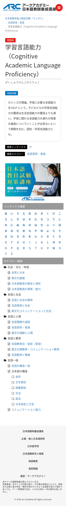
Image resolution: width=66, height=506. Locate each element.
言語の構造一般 (20, 366)
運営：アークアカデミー (33, 476)
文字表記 (20, 382)
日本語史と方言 (24, 404)
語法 (18, 399)
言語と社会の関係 (22, 300)
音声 (18, 377)
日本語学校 (33, 446)
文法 (18, 393)
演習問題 (33, 468)
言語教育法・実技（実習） (27, 344)
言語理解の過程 (20, 322)
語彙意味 (20, 388)
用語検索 (33, 461)
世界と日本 (18, 272)
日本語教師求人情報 (33, 453)
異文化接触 (18, 278)
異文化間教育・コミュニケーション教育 (35, 349)
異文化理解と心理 (22, 333)
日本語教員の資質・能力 (26, 289)
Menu (60, 7)
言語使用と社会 (20, 305)
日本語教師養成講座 (33, 431)
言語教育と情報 (20, 355)
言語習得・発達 (16, 22)
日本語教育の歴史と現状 (26, 283)
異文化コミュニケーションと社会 (31, 311)
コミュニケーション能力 (26, 409)
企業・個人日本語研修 (33, 438)
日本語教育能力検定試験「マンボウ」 (25, 18)
